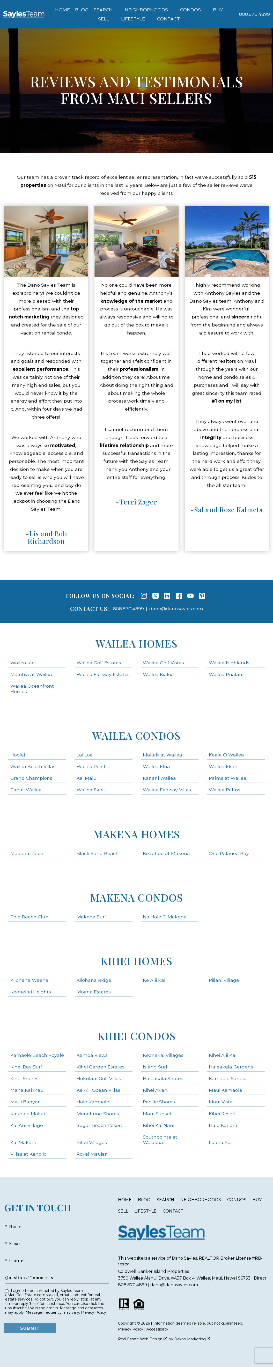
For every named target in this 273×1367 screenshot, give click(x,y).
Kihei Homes (136, 961)
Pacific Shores (159, 1101)
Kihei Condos (137, 1036)
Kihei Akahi (155, 1090)
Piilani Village (224, 980)
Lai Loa (85, 754)
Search (165, 1199)
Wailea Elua (156, 766)
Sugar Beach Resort (99, 1125)
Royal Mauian (92, 1154)
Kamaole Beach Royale (37, 1055)
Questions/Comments (29, 1278)
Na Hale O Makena (165, 916)
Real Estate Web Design (142, 1339)
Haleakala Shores (163, 1078)
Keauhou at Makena (166, 853)
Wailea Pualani (226, 674)
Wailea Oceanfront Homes (32, 688)
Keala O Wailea (226, 754)
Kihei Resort (222, 1113)
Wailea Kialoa (158, 674)
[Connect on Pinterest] (202, 596)
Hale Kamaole (93, 1101)
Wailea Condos (136, 735)
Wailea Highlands (229, 662)
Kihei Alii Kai (222, 1055)
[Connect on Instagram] (144, 596)
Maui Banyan (25, 1101)
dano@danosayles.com (176, 608)
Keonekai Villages (163, 1055)
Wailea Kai (22, 662)
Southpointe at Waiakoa (160, 1139)
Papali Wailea (26, 789)
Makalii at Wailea (162, 754)
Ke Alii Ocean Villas (98, 1090)
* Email (13, 1244)
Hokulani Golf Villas (99, 1078)
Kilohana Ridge (94, 980)
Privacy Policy (93, 1312)
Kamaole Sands (227, 1078)
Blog (81, 10)
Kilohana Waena (29, 980)
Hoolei (17, 754)
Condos (236, 1199)
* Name (13, 1226)
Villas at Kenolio (28, 1154)
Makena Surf (91, 916)
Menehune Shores (98, 1113)
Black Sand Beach (98, 853)
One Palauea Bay (229, 853)
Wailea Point (91, 766)
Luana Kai (220, 1142)
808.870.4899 (128, 608)
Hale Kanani (223, 1125)
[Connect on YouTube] (190, 596)
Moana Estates (94, 991)
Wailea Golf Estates (99, 662)
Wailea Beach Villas (32, 766)
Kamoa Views (92, 1055)
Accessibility (157, 1329)
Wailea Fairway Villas (167, 789)
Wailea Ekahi (224, 766)
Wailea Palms (224, 789)
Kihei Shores (24, 1078)
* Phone (14, 1261)
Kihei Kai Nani (158, 1125)
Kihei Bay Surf (26, 1066)
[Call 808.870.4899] (254, 14)
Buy (257, 1199)
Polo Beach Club (29, 916)
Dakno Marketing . (192, 1339)
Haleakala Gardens (231, 1066)
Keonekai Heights (30, 991)
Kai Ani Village (26, 1125)
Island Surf (155, 1066)
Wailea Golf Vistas (163, 662)
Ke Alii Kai (154, 980)
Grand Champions (31, 778)
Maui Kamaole (225, 1090)
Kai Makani (23, 1142)
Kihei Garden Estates (100, 1066)
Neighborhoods (200, 1199)
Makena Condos (136, 897)
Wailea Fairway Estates (103, 674)
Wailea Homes (137, 643)
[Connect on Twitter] (155, 596)
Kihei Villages (92, 1142)
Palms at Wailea (227, 778)
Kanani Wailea (159, 778)
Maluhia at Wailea (31, 674)
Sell (123, 1211)
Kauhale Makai (27, 1113)
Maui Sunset (157, 1113)
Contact (173, 1211)
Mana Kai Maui (27, 1090)
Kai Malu (87, 778)
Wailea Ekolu (92, 789)
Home (62, 10)
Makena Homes (136, 834)
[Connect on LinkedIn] (167, 596)
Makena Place (26, 853)
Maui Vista (221, 1101)
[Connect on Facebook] (179, 596)
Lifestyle (145, 1211)
